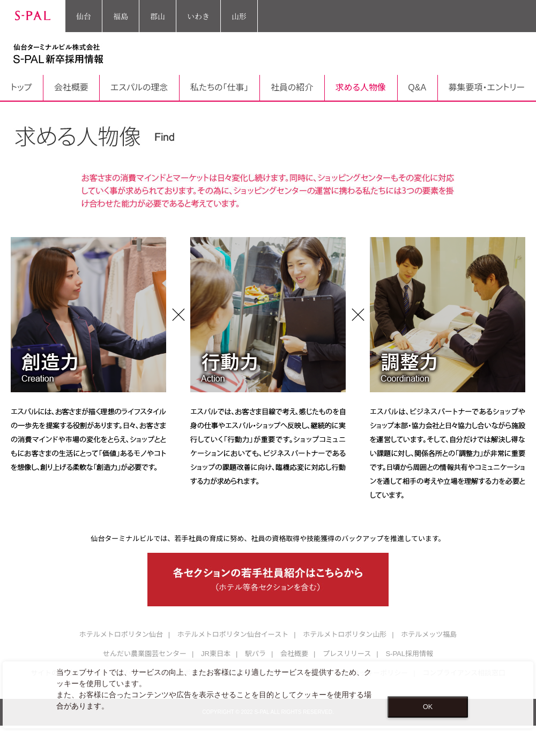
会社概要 (294, 654)
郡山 (157, 16)
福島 (120, 16)
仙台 (83, 16)
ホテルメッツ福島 (429, 634)
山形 (239, 16)
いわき (198, 16)
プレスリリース (347, 654)
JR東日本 (215, 654)
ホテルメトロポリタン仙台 (121, 634)
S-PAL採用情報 (409, 654)
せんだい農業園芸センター (145, 654)
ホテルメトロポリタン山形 (344, 634)
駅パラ (255, 654)
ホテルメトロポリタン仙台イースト (232, 634)
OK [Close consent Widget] (428, 707)
